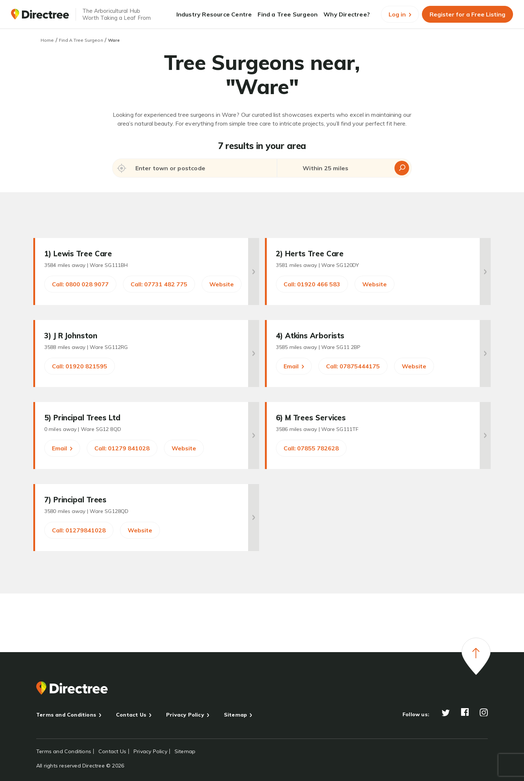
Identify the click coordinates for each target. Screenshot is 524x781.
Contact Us (131, 714)
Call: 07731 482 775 (159, 284)
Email (294, 366)
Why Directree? (346, 14)
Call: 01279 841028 (122, 448)
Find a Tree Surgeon (288, 14)
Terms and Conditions (66, 714)
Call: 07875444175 (353, 366)
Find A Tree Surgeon (81, 40)
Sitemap (235, 714)
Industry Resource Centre (214, 14)
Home (47, 40)
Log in (400, 14)
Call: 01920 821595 (79, 366)
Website (221, 284)
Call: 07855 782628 (311, 448)
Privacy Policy (185, 714)
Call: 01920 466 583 (312, 284)
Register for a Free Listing (467, 14)
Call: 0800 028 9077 (80, 284)
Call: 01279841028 (79, 530)
